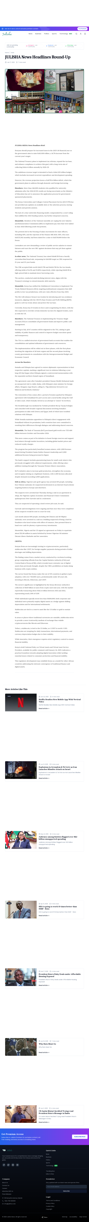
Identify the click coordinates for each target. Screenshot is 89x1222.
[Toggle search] (76, 34)
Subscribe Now (79, 1137)
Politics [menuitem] (46, 34)
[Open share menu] (45, 1217)
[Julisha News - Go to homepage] (7, 34)
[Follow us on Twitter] (8, 1165)
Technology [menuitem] (66, 34)
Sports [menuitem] (54, 34)
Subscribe (66, 1191)
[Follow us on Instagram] (13, 1165)
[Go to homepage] (7, 1151)
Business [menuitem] (38, 34)
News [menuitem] (30, 34)
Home (7, 53)
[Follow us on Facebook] (4, 1165)
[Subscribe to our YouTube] (17, 1165)
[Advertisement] (44, 13)
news (12, 53)
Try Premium (82, 28)
